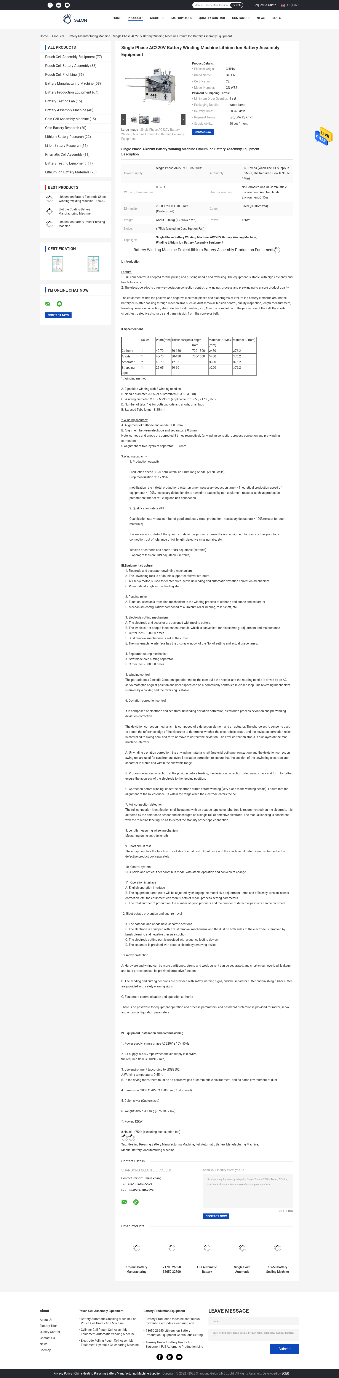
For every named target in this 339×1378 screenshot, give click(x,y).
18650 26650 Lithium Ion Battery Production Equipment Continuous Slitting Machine (174, 1333)
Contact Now (203, 132)
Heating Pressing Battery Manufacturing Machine (161, 1144)
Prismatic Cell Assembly (63, 154)
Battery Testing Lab (60, 101)
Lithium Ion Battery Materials (67, 172)
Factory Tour (181, 18)
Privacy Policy (62, 1373)
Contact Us (241, 18)
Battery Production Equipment (68, 92)
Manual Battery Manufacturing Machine (147, 1150)
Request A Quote (265, 5)
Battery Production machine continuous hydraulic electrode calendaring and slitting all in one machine (173, 1321)
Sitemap (45, 1350)
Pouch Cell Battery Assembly (67, 66)
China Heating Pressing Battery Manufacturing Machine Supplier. (118, 1373)
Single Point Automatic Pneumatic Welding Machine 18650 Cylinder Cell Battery (242, 1269)
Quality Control (212, 18)
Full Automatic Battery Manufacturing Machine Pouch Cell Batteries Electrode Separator (207, 1269)
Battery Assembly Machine (65, 110)
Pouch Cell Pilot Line (61, 75)
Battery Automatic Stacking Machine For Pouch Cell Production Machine (108, 1321)
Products (135, 18)
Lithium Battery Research (64, 137)
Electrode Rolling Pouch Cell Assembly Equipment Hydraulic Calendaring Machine (110, 1343)
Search (236, 5)
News (261, 18)
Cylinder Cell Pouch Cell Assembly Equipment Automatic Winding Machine (108, 1332)
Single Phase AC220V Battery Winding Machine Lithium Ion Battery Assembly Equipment (153, 134)
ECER (285, 1373)
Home (117, 18)
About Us (157, 18)
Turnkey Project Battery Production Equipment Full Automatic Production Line (174, 1344)
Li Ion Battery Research (63, 146)
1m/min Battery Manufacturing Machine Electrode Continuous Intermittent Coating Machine (136, 1269)
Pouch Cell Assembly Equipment (70, 57)
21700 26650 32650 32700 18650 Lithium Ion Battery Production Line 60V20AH (171, 1269)
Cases (276, 18)
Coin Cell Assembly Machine (67, 119)
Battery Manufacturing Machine (89, 36)
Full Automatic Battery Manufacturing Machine (227, 1144)
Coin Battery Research (62, 128)
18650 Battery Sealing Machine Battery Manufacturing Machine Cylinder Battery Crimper (277, 1269)
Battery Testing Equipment (65, 163)
